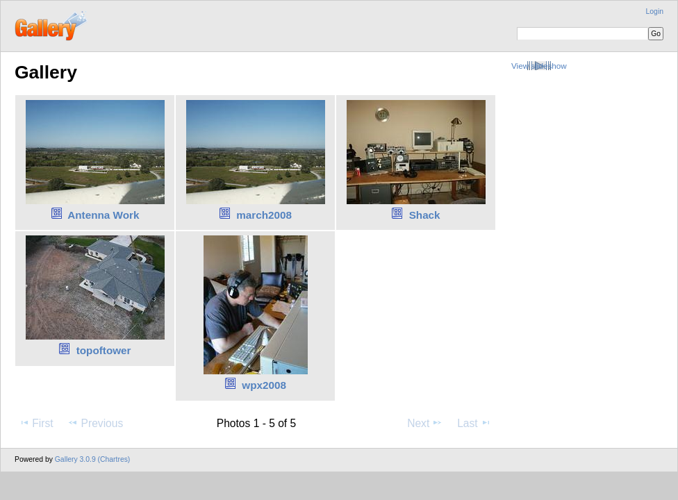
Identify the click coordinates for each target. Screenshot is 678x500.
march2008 (264, 215)
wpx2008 (264, 385)
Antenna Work (103, 215)
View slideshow (539, 65)
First (36, 423)
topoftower (103, 350)
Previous (95, 423)
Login (654, 11)
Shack (424, 215)
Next (425, 423)
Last (474, 423)
